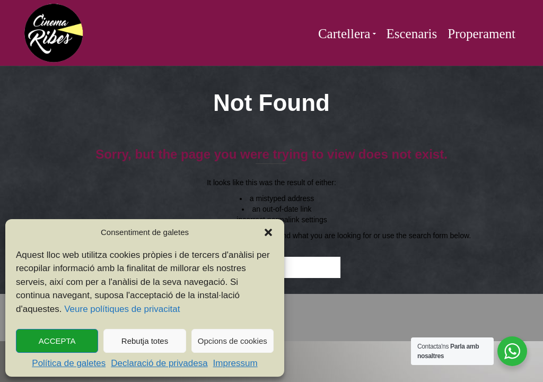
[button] (268, 232)
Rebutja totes (144, 340)
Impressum (235, 363)
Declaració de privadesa (159, 363)
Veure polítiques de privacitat (122, 309)
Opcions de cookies (232, 340)
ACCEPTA (57, 340)
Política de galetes (69, 363)
